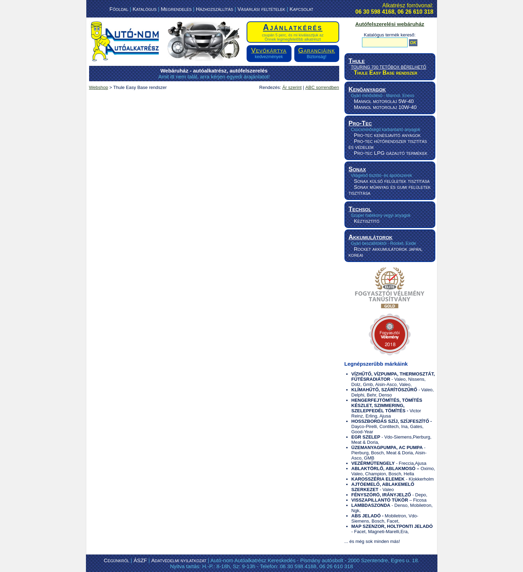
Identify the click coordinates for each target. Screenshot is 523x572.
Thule (357, 60)
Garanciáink (316, 50)
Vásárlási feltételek (261, 9)
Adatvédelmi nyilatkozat (178, 560)
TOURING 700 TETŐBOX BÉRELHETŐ (388, 67)
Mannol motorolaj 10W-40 (385, 107)
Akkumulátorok (371, 237)
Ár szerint (292, 87)
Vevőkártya (269, 50)
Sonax (357, 169)
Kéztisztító (367, 221)
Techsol (360, 209)
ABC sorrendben (322, 87)
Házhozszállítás (214, 9)
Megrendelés (176, 9)
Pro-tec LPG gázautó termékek (391, 153)
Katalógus (144, 9)
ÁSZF (140, 560)
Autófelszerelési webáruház (389, 24)
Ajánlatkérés (293, 27)
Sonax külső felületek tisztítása (392, 181)
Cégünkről (116, 560)
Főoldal (118, 9)
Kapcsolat (301, 9)
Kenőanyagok (367, 89)
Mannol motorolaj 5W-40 (384, 101)
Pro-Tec (360, 123)
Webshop (98, 87)
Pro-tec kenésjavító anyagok (387, 135)
